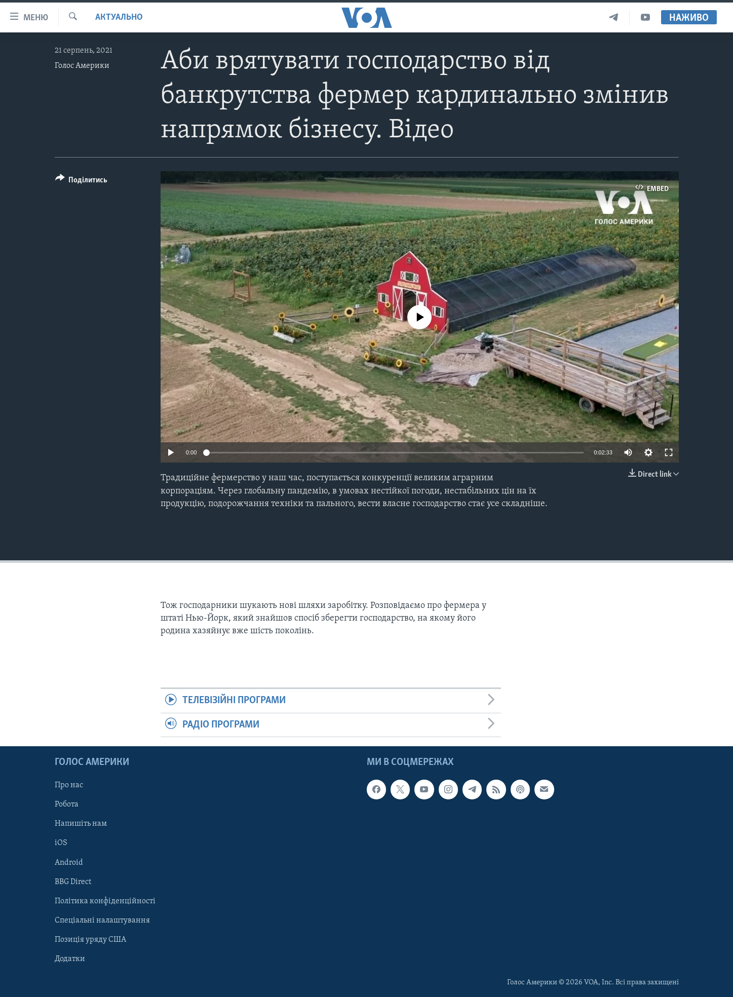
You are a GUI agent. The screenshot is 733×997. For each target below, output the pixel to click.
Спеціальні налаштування (102, 920)
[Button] (81, 181)
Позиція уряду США (90, 940)
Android (69, 863)
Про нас (69, 785)
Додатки (70, 959)
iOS (61, 843)
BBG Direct (73, 882)
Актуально (119, 17)
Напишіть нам (81, 824)
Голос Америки (82, 66)
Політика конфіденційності (105, 901)
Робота (67, 805)
